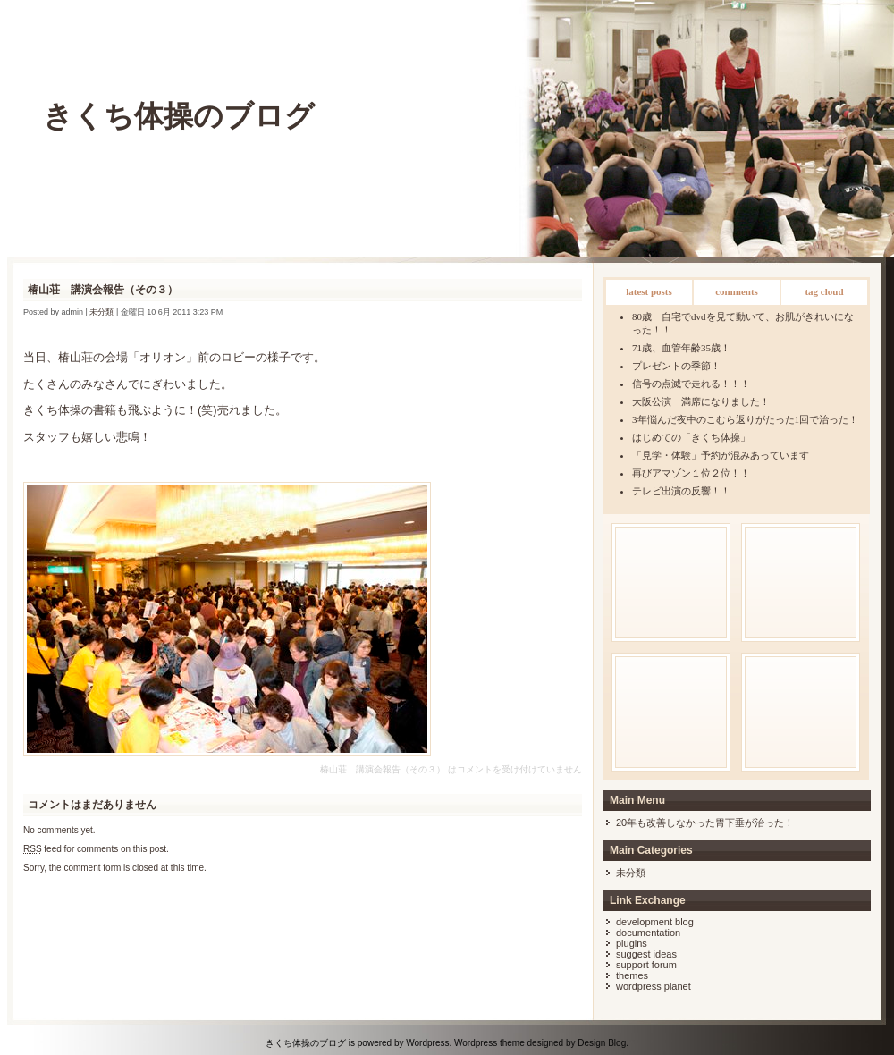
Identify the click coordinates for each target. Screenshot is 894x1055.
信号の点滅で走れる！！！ (691, 383)
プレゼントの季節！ (676, 365)
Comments (736, 291)
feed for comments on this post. (96, 849)
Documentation (648, 932)
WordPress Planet (653, 986)
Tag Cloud (824, 291)
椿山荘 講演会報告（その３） (103, 289)
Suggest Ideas (646, 954)
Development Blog (655, 921)
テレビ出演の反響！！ (681, 490)
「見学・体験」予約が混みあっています (720, 455)
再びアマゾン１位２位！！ (691, 473)
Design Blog (602, 1043)
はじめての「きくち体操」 (691, 437)
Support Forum (646, 964)
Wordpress (427, 1043)
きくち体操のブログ (179, 116)
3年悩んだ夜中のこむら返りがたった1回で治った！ (745, 419)
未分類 (630, 872)
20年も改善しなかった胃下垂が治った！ (705, 822)
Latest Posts (649, 291)
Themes (632, 975)
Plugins (631, 943)
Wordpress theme (489, 1043)
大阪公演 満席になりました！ (701, 401)
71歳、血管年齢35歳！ (681, 347)
